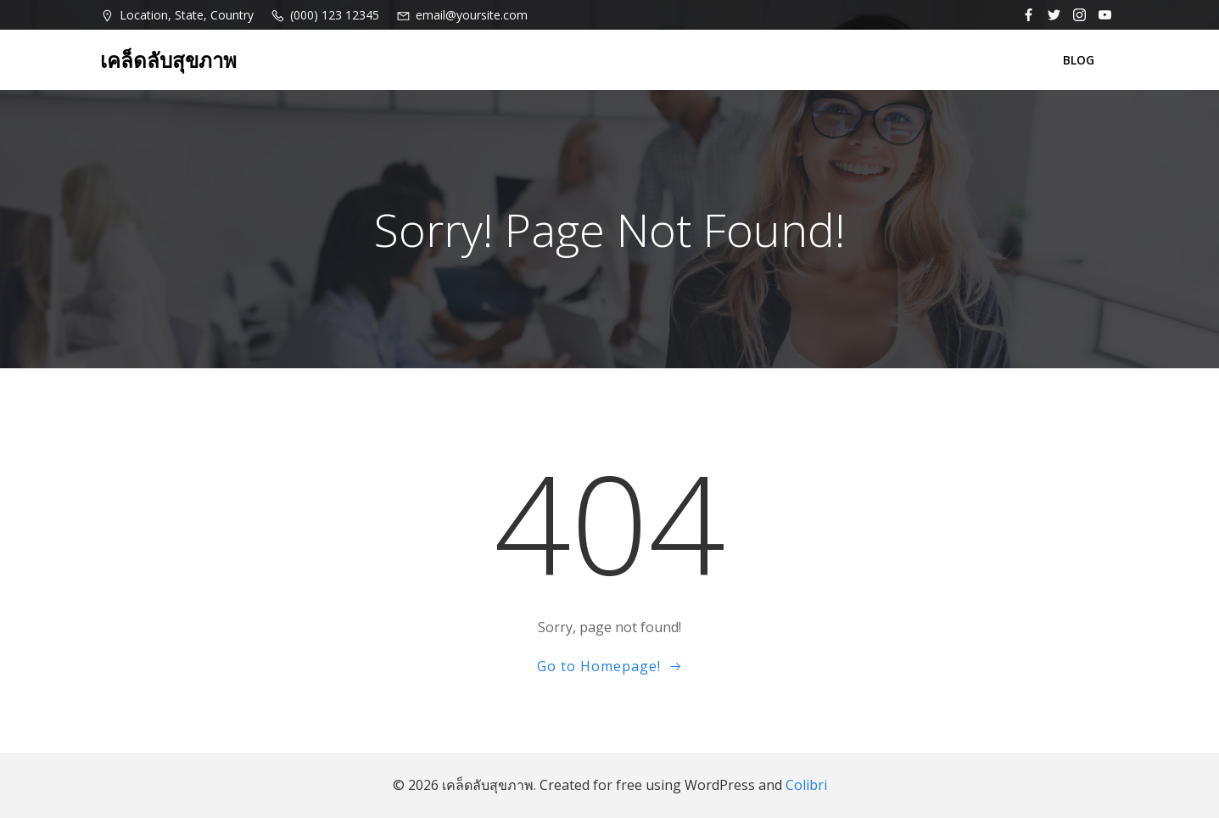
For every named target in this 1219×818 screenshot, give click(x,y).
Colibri (806, 785)
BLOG (1078, 60)
